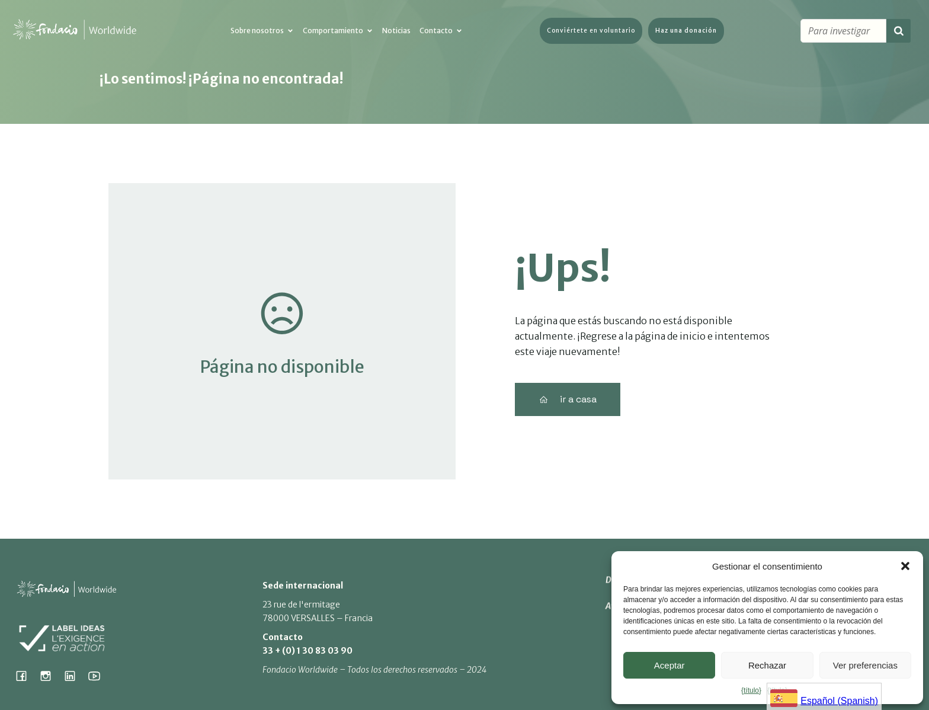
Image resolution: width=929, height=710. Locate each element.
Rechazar (767, 665)
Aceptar (669, 665)
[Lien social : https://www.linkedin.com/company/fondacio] (74, 675)
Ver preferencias (865, 665)
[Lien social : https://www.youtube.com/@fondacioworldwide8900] (99, 675)
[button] (905, 566)
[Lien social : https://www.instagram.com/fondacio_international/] (50, 675)
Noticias (396, 31)
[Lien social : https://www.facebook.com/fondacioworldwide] (26, 675)
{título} (751, 690)
